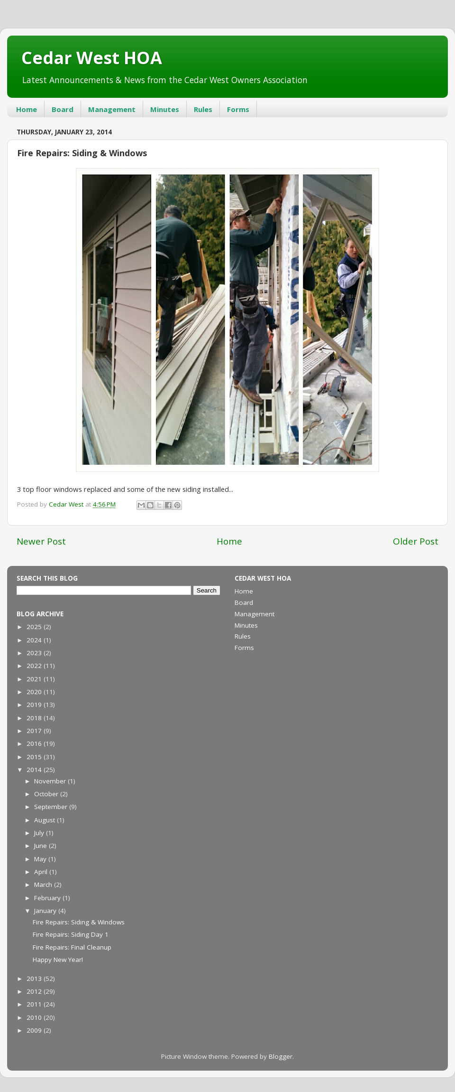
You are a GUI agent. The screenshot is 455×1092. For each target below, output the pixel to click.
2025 (35, 626)
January (46, 910)
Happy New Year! (58, 959)
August (45, 820)
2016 (35, 743)
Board (62, 109)
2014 (35, 769)
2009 (35, 1030)
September (51, 806)
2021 (35, 679)
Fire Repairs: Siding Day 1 (71, 934)
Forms (238, 109)
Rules (203, 109)
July (40, 832)
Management (112, 109)
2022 (35, 665)
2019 (35, 704)
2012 (35, 991)
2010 (35, 1017)
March (44, 884)
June (41, 845)
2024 (35, 640)
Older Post (415, 541)
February (48, 898)
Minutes (164, 109)
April (41, 871)
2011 (35, 1004)
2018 (35, 718)
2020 (35, 691)
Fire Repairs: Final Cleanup (72, 947)
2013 (35, 978)
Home (26, 109)
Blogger (280, 1056)
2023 (35, 653)
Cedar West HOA (91, 57)
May (41, 859)
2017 (35, 730)
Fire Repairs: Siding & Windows (79, 922)
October (47, 794)
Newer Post (41, 541)
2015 (35, 757)
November (51, 781)
